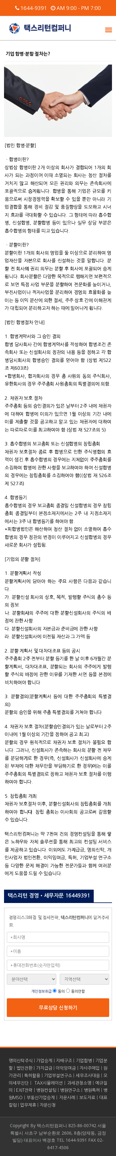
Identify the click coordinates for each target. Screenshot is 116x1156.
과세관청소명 (79, 1083)
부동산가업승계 (41, 1097)
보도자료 (87, 1097)
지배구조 (64, 1061)
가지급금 (44, 1068)
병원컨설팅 (46, 1090)
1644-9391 (31, 7)
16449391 (77, 895)
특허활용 (32, 1075)
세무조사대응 (88, 1075)
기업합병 (84, 1061)
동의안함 (78, 991)
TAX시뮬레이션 (49, 1083)
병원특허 (92, 1090)
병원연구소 (70, 1090)
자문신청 (48, 1105)
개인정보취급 (42, 991)
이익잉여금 (66, 1068)
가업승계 (44, 1061)
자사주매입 (89, 1068)
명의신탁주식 (21, 1061)
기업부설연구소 (58, 1075)
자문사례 (67, 1097)
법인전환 (24, 1068)
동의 (61, 991)
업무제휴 (28, 1105)
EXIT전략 (24, 1090)
